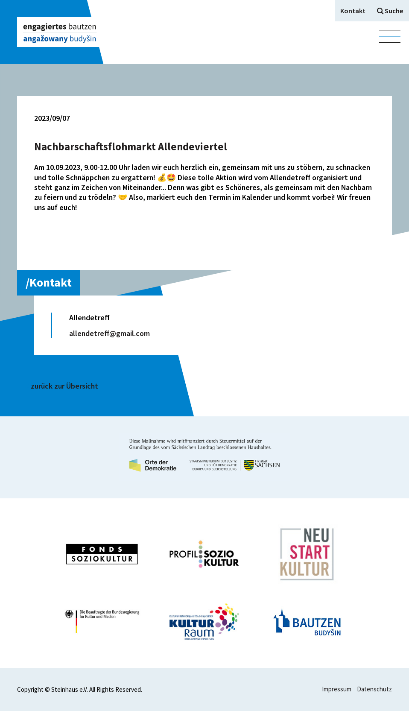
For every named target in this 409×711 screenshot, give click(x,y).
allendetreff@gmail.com (109, 333)
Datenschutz (374, 689)
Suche (390, 10)
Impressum (336, 689)
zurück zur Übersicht (64, 386)
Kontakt (352, 10)
